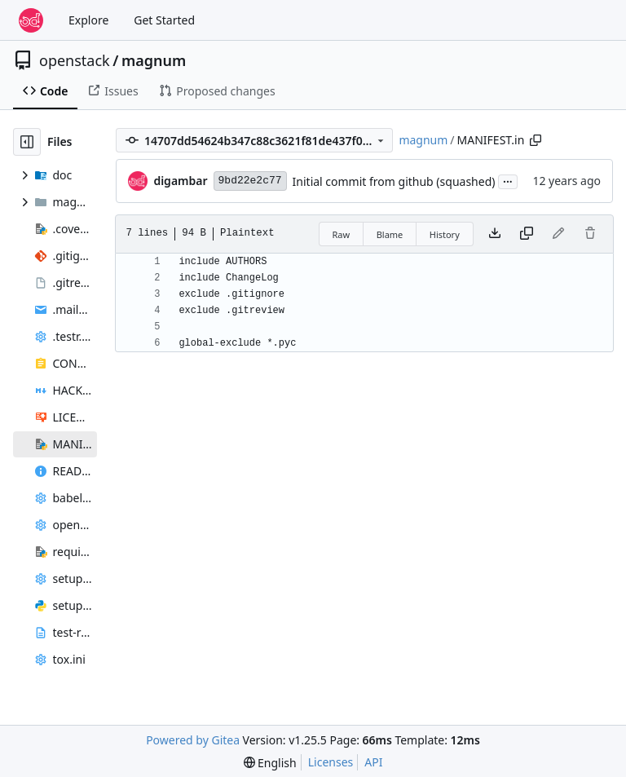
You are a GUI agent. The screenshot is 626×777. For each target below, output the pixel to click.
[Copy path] (535, 140)
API (373, 762)
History (445, 234)
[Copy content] (527, 234)
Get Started (164, 20)
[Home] (31, 20)
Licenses (331, 762)
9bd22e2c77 (250, 180)
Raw (341, 234)
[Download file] (495, 234)
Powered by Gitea (193, 740)
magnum (153, 60)
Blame (390, 234)
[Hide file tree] (27, 142)
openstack (74, 60)
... (508, 180)
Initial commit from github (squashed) (394, 181)
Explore (88, 20)
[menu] (270, 762)
